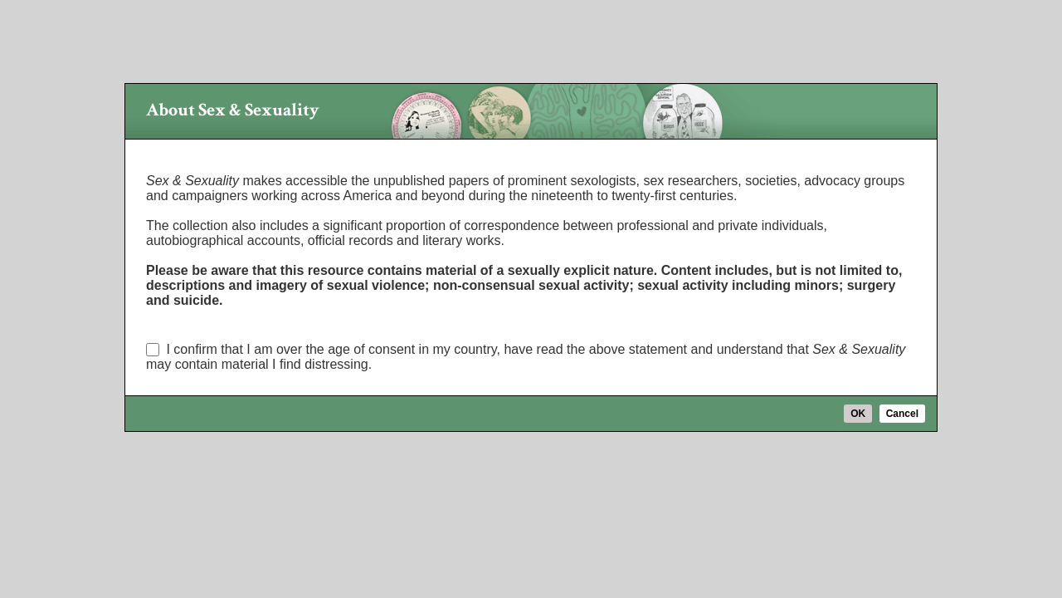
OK (857, 413)
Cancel (902, 413)
